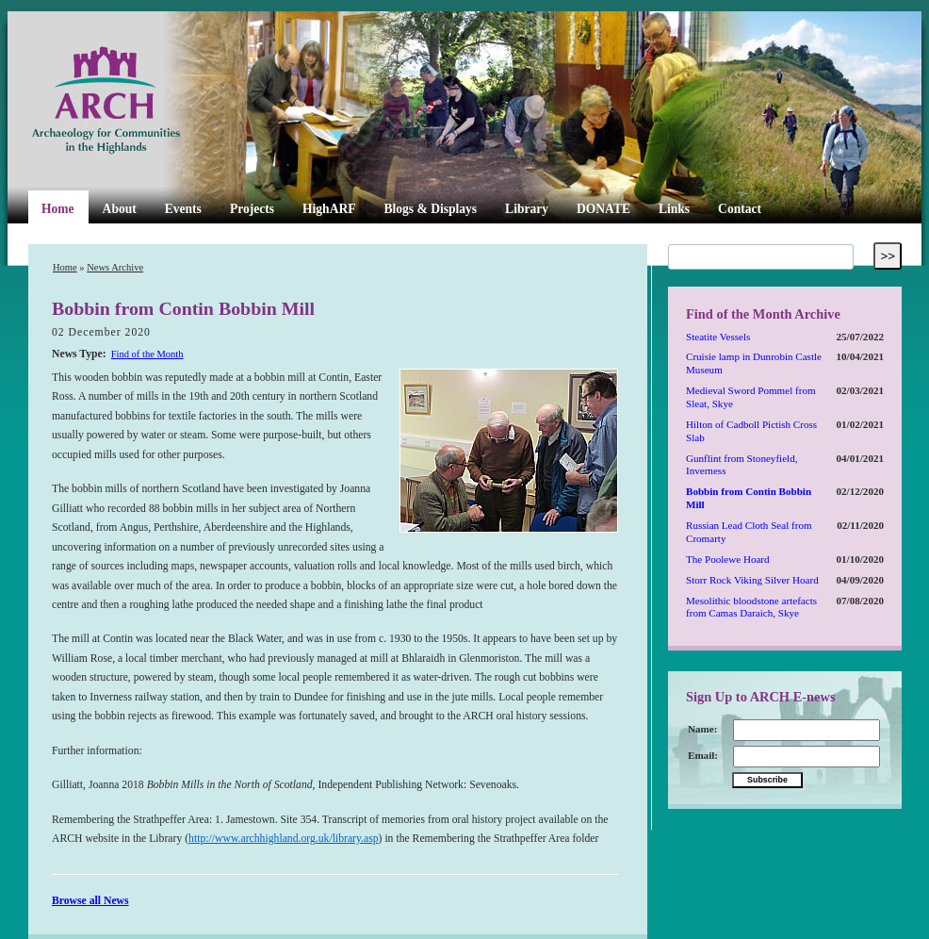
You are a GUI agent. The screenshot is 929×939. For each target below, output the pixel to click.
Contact (739, 209)
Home (57, 209)
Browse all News (90, 901)
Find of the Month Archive (763, 313)
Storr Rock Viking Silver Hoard (752, 579)
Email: (703, 755)
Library (526, 209)
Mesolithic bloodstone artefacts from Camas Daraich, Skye (751, 607)
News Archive (115, 267)
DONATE (603, 209)
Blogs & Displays (430, 209)
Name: (702, 728)
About (120, 209)
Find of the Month (147, 354)
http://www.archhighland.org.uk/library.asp (283, 838)
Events (183, 209)
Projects (252, 209)
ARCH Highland (137, 100)
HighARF (328, 209)
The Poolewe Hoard (728, 559)
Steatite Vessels (718, 336)
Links (674, 209)
